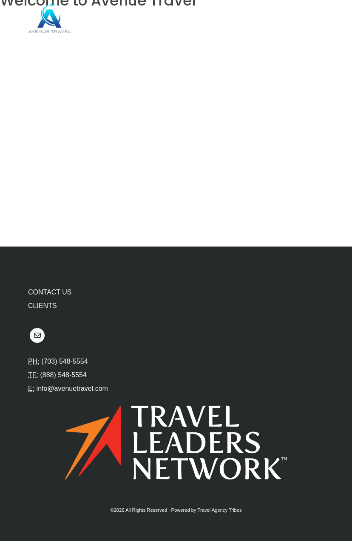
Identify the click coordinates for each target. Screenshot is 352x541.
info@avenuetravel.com (72, 388)
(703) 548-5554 (64, 361)
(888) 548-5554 (63, 374)
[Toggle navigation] (312, 18)
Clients (42, 305)
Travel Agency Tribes (220, 510)
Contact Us (50, 292)
